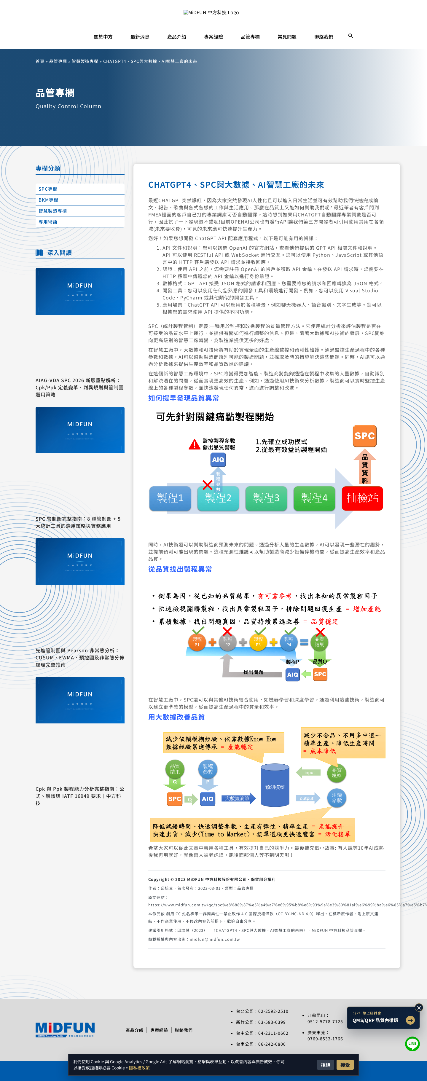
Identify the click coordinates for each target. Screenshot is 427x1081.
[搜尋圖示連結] (350, 36)
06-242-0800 (272, 1044)
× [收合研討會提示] (419, 1007)
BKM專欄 (48, 200)
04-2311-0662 (273, 1033)
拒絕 (325, 1064)
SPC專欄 (48, 189)
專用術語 (48, 222)
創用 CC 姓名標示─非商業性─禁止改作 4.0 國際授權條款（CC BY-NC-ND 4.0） (241, 913)
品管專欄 (58, 61)
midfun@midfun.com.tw (215, 939)
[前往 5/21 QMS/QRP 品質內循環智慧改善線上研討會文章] (383, 1018)
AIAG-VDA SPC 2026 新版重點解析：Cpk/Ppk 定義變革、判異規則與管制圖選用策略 (80, 387)
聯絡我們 (186, 1030)
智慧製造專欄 (85, 61)
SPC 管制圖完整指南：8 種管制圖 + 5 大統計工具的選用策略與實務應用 (78, 522)
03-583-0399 (272, 1022)
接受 (345, 1064)
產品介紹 (132, 1030)
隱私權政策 (139, 1068)
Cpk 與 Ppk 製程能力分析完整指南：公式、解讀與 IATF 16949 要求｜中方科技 (80, 795)
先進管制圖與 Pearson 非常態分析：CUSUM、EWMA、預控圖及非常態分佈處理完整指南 (80, 657)
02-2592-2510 (273, 1011)
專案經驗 (159, 1030)
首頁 (40, 61)
